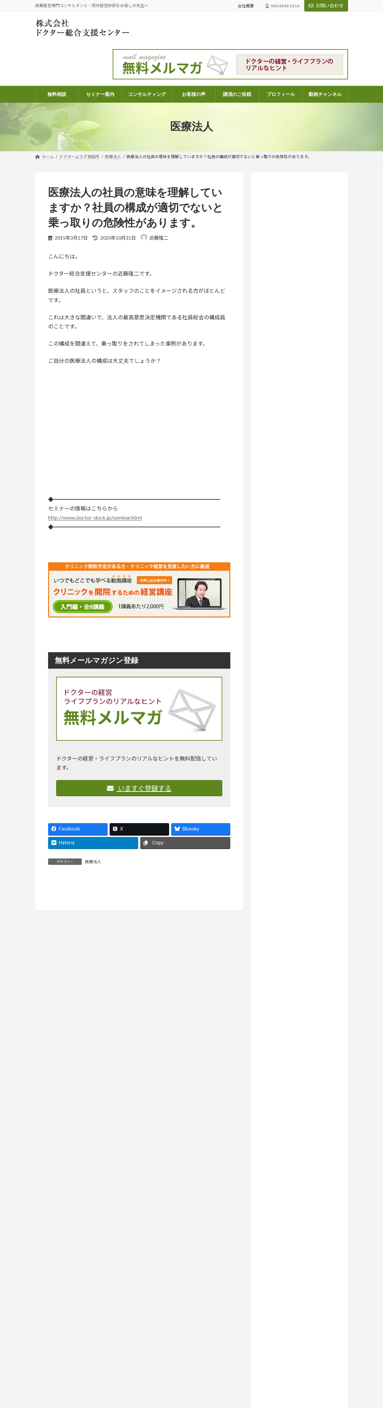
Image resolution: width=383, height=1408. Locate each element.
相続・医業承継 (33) (291, 872)
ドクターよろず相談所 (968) (294, 783)
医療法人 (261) (285, 845)
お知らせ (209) (280, 756)
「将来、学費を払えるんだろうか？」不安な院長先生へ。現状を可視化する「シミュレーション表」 (298, 1337)
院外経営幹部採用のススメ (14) (302, 886)
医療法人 (93, 861)
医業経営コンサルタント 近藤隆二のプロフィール (193, 1377)
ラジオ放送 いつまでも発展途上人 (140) (300, 902)
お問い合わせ (326, 5)
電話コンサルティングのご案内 (175, 1342)
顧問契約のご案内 (163, 1354)
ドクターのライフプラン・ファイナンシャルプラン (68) (302, 814)
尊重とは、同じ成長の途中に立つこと (284, 1385)
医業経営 (268, 404)
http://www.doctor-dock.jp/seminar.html (95, 517)
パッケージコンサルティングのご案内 (181, 1331)
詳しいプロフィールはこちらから (295, 348)
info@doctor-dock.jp (53, 1349)
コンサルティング (163, 1319)
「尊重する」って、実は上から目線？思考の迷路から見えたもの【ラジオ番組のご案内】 (298, 477)
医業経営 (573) (285, 831)
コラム (303, 637)
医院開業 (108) (285, 858)
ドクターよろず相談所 (318, 396)
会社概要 (246, 5)
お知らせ (305, 453)
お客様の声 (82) (281, 742)
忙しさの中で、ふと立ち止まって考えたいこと (292, 1362)
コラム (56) (281, 797)
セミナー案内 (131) (285, 770)
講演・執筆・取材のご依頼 (171, 1401)
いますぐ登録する (139, 788)
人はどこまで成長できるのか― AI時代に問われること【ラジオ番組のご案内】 (298, 611)
